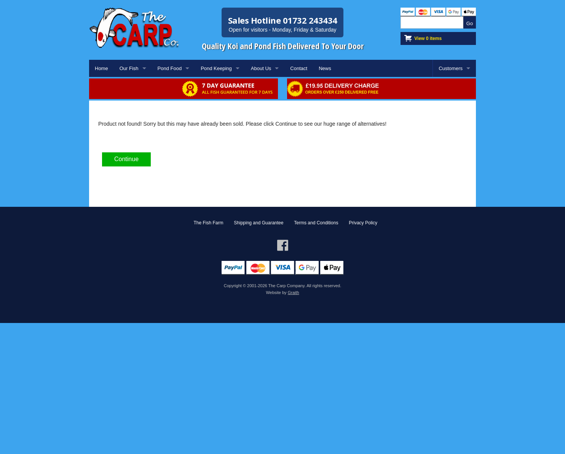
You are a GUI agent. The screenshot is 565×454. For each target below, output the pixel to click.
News (325, 68)
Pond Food (170, 68)
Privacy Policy (363, 222)
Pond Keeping (216, 68)
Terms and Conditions (316, 222)
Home (101, 68)
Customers (451, 68)
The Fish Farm (208, 222)
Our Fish (129, 68)
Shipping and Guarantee (258, 222)
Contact (298, 68)
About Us (261, 68)
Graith (293, 292)
